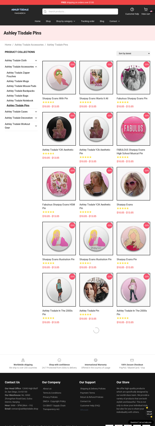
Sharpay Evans (125, 204)
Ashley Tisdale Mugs (18, 81)
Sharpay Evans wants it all (93, 98)
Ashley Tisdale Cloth (16, 60)
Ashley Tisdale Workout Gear (17, 126)
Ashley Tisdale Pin (89, 310)
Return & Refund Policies (91, 397)
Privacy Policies (50, 397)
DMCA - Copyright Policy (54, 401)
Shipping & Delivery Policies (93, 388)
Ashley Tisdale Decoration (19, 117)
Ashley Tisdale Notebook (20, 100)
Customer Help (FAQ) (90, 405)
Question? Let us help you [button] (140, 422)
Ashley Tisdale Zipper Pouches (18, 74)
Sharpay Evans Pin (127, 259)
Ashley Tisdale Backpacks (21, 90)
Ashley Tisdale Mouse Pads (21, 86)
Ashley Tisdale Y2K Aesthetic (57, 149)
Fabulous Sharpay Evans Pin (132, 98)
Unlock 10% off (149, 413)
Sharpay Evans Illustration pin (95, 259)
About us (47, 388)
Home (8, 44)
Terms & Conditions (52, 393)
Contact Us (85, 401)
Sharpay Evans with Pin (55, 98)
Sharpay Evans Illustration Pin (58, 259)
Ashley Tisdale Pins (57, 44)
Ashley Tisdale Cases (16, 111)
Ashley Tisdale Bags (17, 95)
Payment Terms (87, 393)
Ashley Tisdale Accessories (29, 44)
